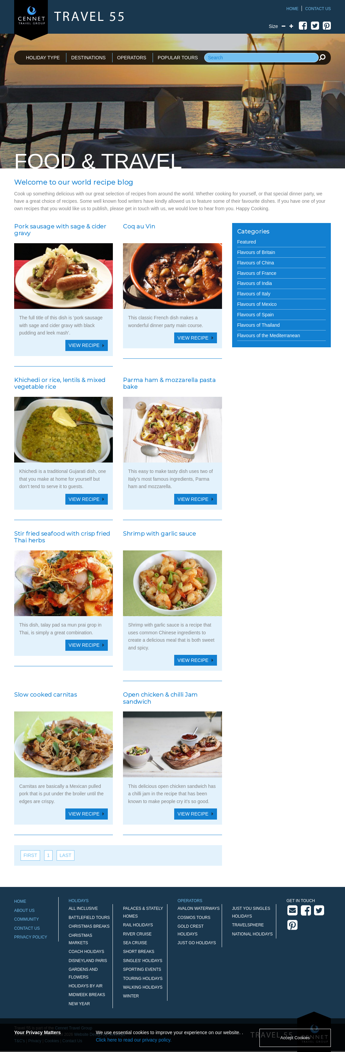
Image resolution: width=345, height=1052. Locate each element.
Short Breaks (138, 951)
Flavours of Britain (256, 252)
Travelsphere (248, 925)
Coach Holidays (86, 951)
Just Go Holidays (197, 943)
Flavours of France (257, 273)
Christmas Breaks (89, 926)
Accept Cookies (295, 1037)
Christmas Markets (80, 939)
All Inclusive (83, 908)
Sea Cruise (135, 943)
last (65, 855)
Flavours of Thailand (258, 325)
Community (26, 919)
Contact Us (318, 8)
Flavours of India (254, 283)
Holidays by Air (86, 986)
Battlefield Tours (89, 917)
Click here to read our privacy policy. (134, 1040)
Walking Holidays (142, 987)
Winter (131, 996)
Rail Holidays (138, 925)
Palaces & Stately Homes (143, 912)
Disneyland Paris (88, 960)
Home (292, 8)
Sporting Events (142, 969)
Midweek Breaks (87, 994)
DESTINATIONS (88, 57)
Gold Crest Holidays (190, 930)
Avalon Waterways (199, 908)
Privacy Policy (30, 937)
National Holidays (252, 934)
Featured (246, 242)
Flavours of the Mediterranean (268, 335)
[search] (322, 57)
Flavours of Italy (254, 293)
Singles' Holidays (142, 960)
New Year (79, 1003)
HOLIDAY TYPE (43, 57)
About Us (24, 910)
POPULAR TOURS (178, 57)
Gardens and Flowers (83, 973)
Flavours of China (255, 262)
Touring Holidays (142, 978)
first (30, 855)
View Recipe (84, 345)
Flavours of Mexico (257, 304)
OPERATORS (132, 57)
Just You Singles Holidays (251, 912)
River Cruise (137, 934)
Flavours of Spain (255, 314)
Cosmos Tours (194, 917)
